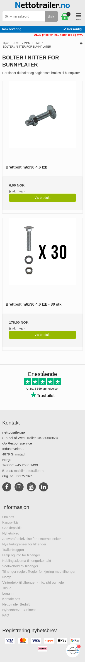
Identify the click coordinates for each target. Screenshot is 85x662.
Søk (51, 16)
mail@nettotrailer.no (29, 471)
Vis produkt (43, 197)
